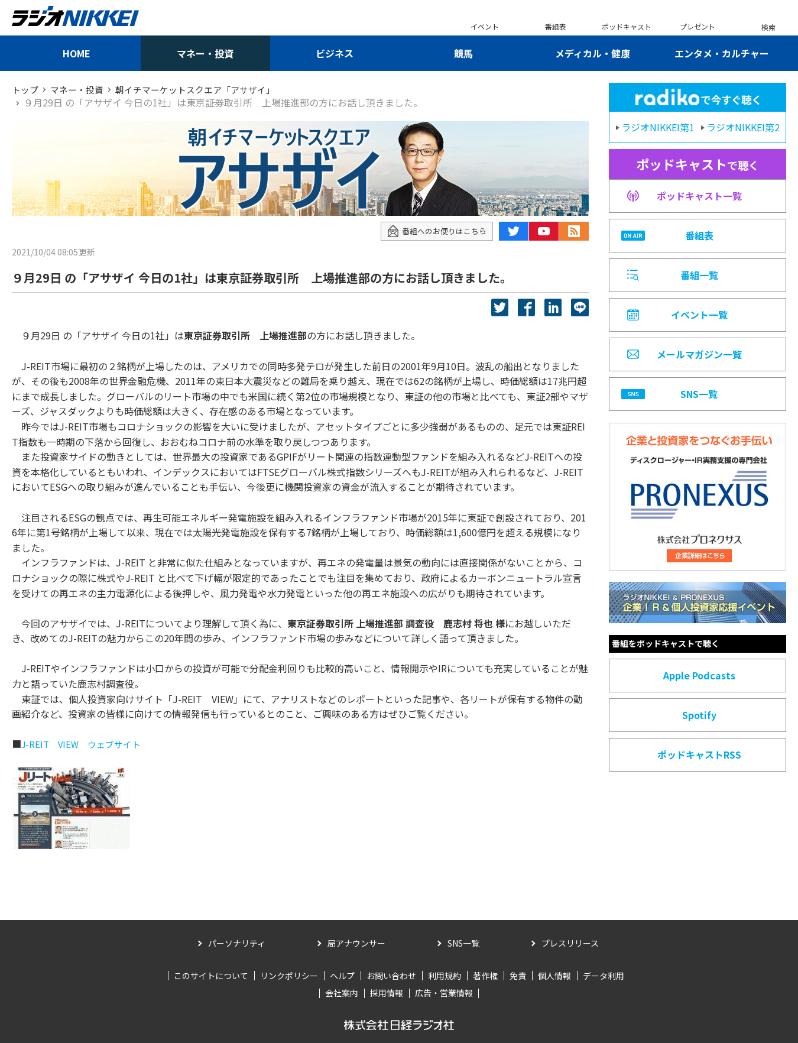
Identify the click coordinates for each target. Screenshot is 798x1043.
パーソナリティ (236, 943)
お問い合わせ (391, 976)
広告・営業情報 (444, 993)
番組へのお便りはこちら (433, 231)
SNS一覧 (463, 943)
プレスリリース (570, 943)
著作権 (485, 976)
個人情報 (554, 976)
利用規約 (444, 976)
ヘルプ (342, 976)
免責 (518, 976)
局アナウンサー (356, 943)
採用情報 (386, 993)
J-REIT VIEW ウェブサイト (84, 744)
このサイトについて (211, 976)
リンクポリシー (289, 976)
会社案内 (341, 993)
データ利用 (603, 976)
